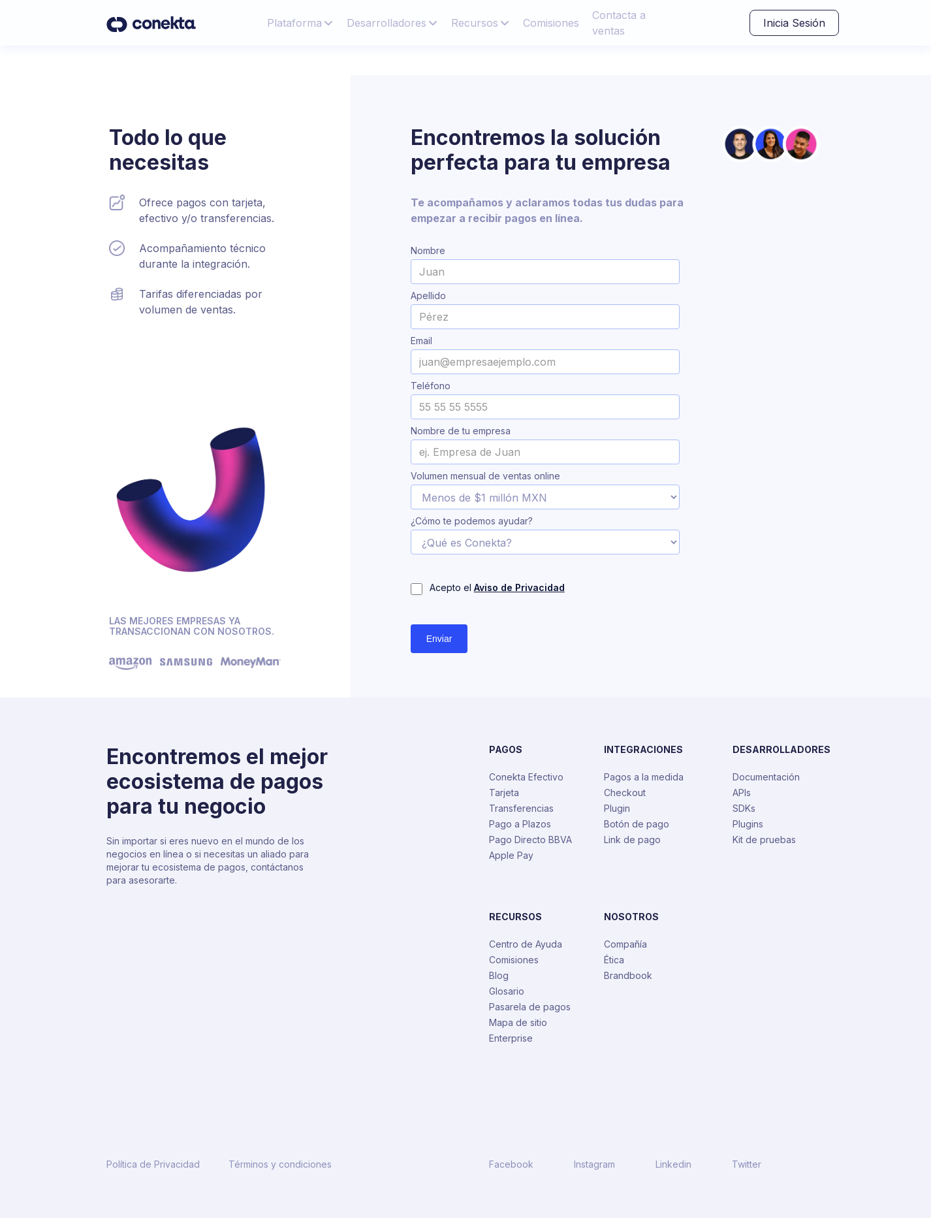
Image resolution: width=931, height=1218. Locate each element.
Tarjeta (504, 792)
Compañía (625, 944)
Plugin (617, 808)
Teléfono (430, 386)
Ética (614, 959)
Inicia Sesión (794, 22)
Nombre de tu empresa (461, 431)
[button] (300, 23)
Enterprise (511, 1038)
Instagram (594, 1164)
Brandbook (628, 975)
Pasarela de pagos (530, 1006)
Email (421, 341)
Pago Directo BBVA (530, 839)
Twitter (746, 1164)
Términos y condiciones (280, 1164)
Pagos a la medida (644, 776)
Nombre (428, 251)
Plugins (748, 823)
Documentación (766, 776)
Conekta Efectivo (526, 776)
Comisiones (551, 22)
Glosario (506, 991)
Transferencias (521, 808)
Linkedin (673, 1164)
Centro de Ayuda (525, 944)
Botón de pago (636, 823)
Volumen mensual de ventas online (485, 476)
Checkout (625, 792)
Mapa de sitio (518, 1022)
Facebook (511, 1164)
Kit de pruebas (764, 839)
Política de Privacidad (153, 1164)
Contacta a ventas (619, 22)
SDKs (744, 808)
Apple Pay (511, 855)
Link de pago (632, 839)
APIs (742, 792)
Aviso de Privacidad (519, 587)
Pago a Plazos (520, 823)
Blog (499, 975)
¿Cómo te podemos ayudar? (472, 521)
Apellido (428, 296)
